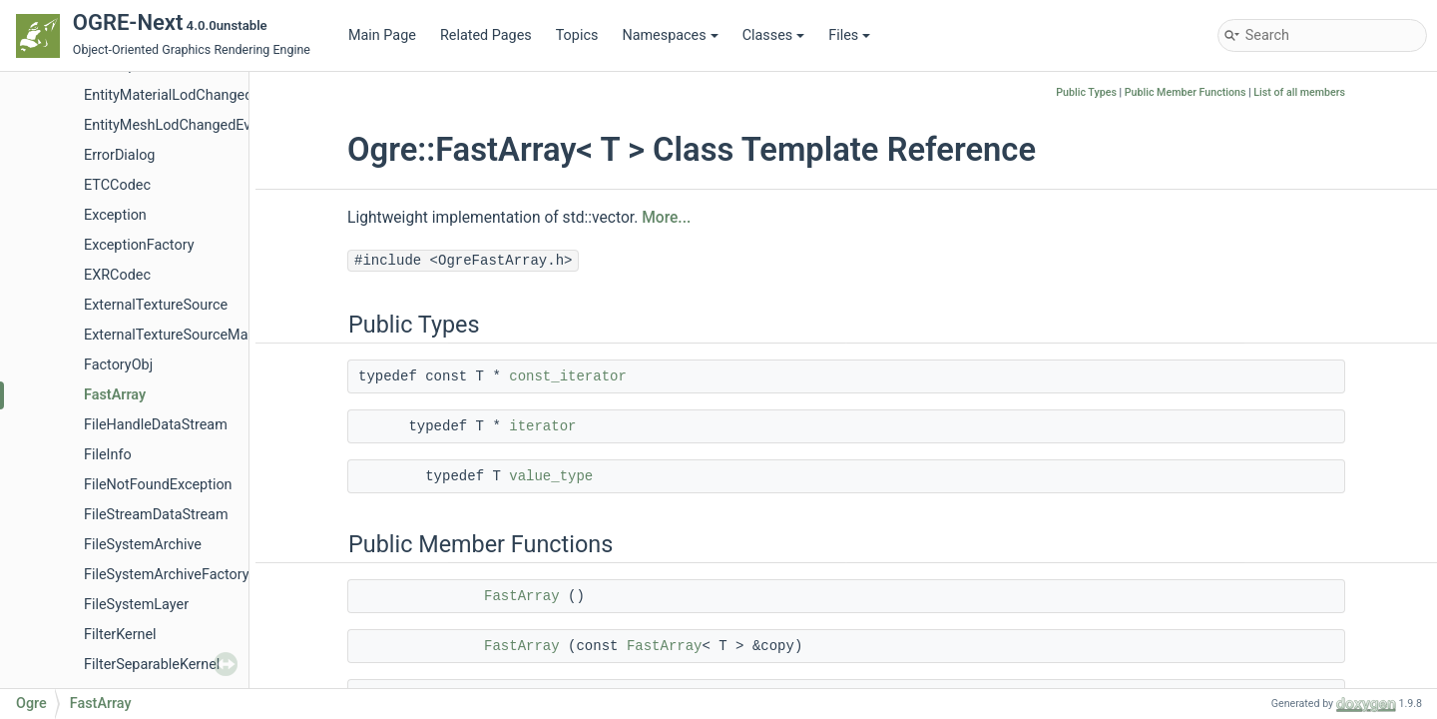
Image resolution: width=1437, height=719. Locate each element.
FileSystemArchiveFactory (166, 574)
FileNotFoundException (158, 484)
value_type (551, 476)
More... (666, 218)
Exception (115, 215)
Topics (577, 35)
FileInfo (108, 454)
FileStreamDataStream (156, 514)
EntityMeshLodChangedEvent (177, 125)
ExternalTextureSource (156, 305)
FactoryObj (118, 365)
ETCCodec (117, 185)
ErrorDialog (119, 155)
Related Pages (486, 35)
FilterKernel (120, 634)
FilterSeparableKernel (152, 664)
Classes (773, 35)
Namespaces (670, 35)
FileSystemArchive (143, 544)
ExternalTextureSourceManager (184, 335)
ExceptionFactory (139, 245)
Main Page (382, 35)
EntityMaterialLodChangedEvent (185, 95)
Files (849, 35)
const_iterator (568, 376)
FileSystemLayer (136, 604)
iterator (542, 426)
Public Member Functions (1185, 92)
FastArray (115, 394)
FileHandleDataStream (156, 424)
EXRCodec (117, 275)
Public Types (1086, 92)
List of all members (1299, 92)
